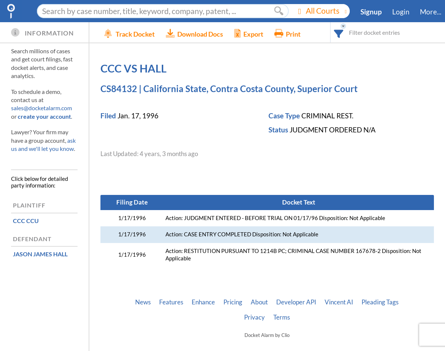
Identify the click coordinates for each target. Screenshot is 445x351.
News (143, 302)
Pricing (232, 302)
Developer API (296, 302)
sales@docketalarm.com (41, 107)
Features (171, 302)
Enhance (203, 302)
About (259, 302)
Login (401, 12)
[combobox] (339, 32)
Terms (281, 317)
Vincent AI (339, 302)
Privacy (254, 317)
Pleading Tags (380, 302)
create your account (44, 116)
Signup (371, 12)
